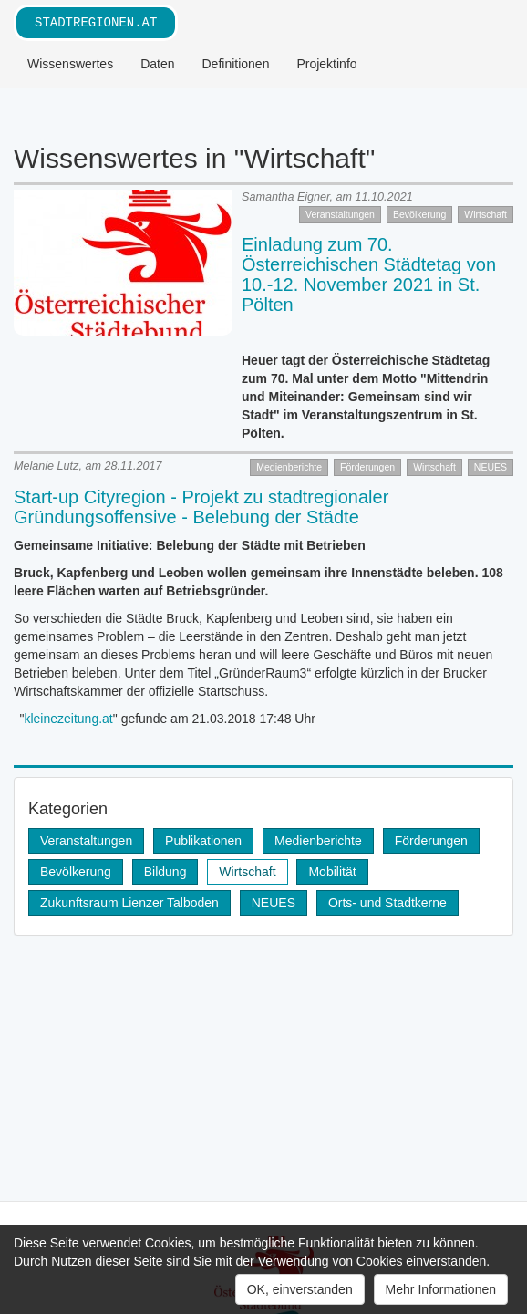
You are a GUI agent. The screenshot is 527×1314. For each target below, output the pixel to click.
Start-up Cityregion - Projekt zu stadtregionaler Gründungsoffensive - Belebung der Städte (201, 507)
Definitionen (236, 64)
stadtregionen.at (96, 22)
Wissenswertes (70, 64)
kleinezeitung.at (68, 718)
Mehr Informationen (441, 1289)
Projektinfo (326, 64)
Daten (157, 64)
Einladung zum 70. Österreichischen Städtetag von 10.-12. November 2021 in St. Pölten (369, 274)
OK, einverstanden (300, 1289)
